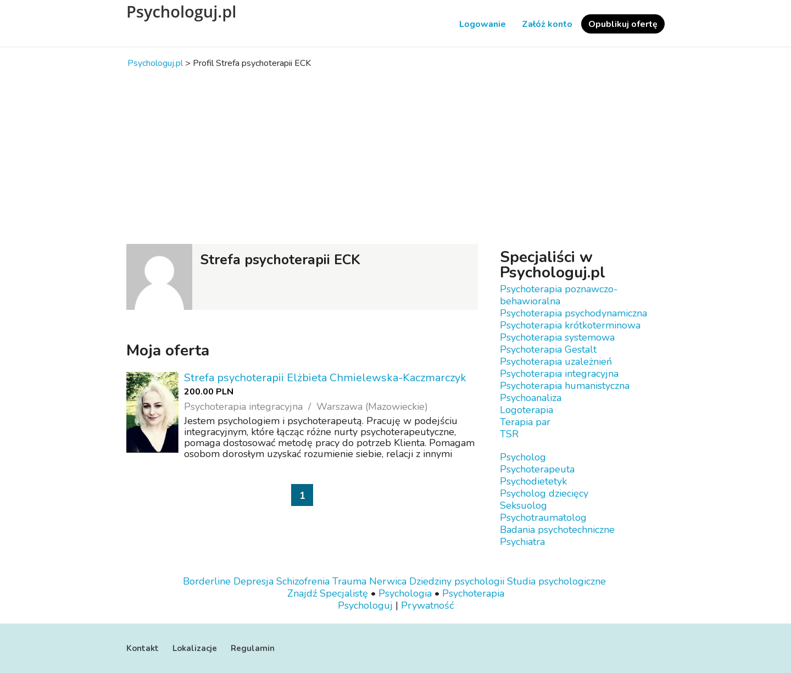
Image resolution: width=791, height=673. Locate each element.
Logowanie (482, 24)
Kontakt (142, 648)
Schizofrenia (303, 581)
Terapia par (525, 422)
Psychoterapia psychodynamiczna (573, 313)
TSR (509, 434)
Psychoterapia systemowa (557, 337)
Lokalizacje (194, 648)
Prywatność (427, 605)
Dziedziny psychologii (456, 581)
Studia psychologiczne (556, 581)
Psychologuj (365, 605)
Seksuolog (523, 505)
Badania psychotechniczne (557, 529)
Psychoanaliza (530, 397)
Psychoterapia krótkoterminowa (570, 325)
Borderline (207, 581)
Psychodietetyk (533, 481)
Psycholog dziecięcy (544, 493)
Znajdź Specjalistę (327, 593)
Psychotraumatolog (543, 517)
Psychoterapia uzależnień (556, 361)
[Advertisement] (395, 156)
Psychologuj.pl (181, 11)
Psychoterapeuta (537, 469)
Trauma (349, 581)
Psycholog (523, 457)
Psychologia (405, 593)
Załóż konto (547, 24)
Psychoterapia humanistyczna (565, 385)
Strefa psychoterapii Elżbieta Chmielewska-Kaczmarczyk (325, 377)
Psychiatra (522, 541)
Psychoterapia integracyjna (559, 373)
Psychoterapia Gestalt (548, 349)
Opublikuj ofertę (623, 24)
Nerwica (387, 581)
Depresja (253, 581)
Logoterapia (526, 409)
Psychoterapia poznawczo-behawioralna (559, 295)
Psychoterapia (473, 593)
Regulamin (253, 648)
